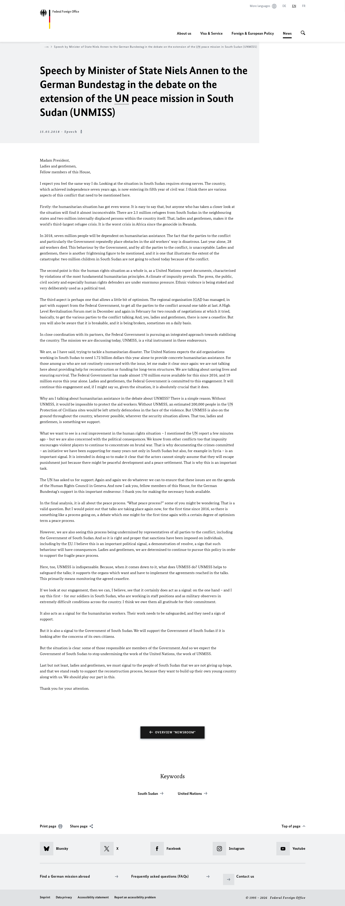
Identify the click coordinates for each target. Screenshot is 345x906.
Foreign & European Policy (253, 33)
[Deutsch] (284, 6)
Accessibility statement (93, 897)
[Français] (303, 6)
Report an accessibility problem (135, 897)
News (287, 33)
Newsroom (43, 47)
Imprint (45, 897)
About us (184, 33)
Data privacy (64, 897)
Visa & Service (211, 33)
